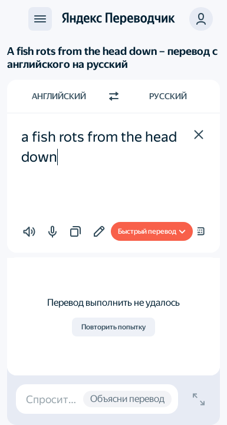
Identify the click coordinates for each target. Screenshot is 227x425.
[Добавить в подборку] (99, 231)
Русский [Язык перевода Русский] (168, 96)
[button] (198, 134)
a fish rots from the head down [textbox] (100, 147)
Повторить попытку (113, 327)
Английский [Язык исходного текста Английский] (59, 96)
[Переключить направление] (113, 96)
